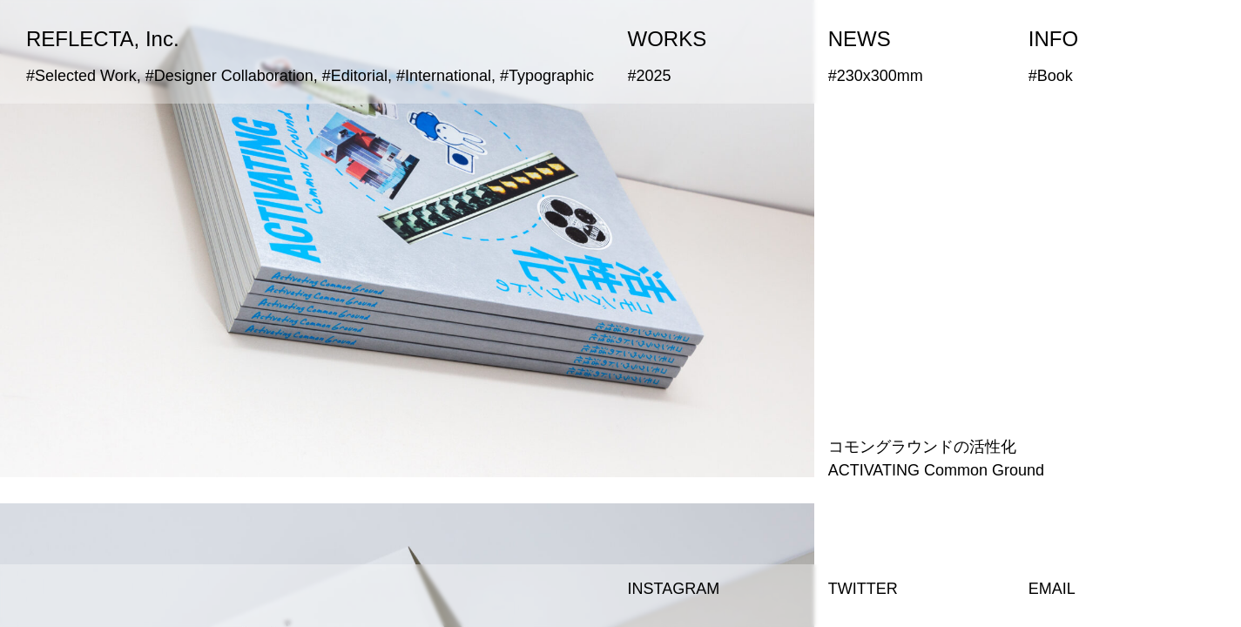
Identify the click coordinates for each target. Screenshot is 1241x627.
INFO (1053, 39)
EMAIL (1052, 588)
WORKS (667, 39)
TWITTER (863, 588)
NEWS (859, 39)
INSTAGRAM (674, 588)
